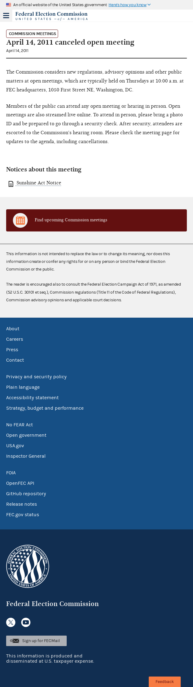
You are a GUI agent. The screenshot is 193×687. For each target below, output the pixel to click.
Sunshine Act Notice (38, 183)
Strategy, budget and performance (45, 408)
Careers (14, 339)
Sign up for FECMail (41, 640)
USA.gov (15, 445)
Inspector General (25, 456)
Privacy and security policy (36, 377)
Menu (6, 15)
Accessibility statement (32, 397)
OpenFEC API (20, 483)
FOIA (11, 473)
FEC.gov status (22, 514)
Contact (15, 360)
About (12, 328)
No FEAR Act (19, 425)
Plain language (23, 387)
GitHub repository (26, 493)
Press (12, 349)
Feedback (165, 681)
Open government (26, 435)
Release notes (21, 504)
